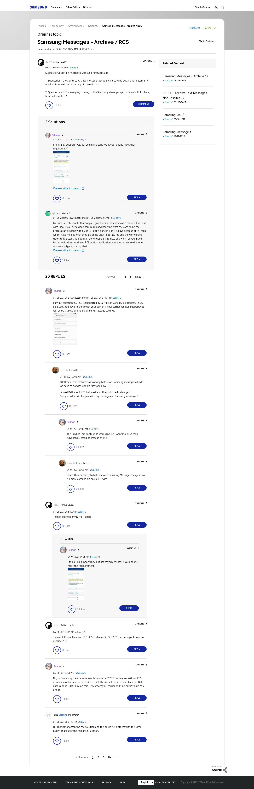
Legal (123, 782)
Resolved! (194, 27)
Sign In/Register (203, 7)
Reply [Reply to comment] (137, 197)
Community (56, 7)
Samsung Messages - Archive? (184, 76)
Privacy (106, 782)
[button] (149, 61)
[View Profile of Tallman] (56, 135)
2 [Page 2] (125, 276)
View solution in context (67, 188)
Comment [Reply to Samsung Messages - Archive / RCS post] (143, 104)
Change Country (165, 782)
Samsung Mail (172, 115)
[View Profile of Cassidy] (64, 370)
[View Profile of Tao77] (49, 62)
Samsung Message (176, 132)
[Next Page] (140, 276)
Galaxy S (74, 67)
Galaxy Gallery (73, 7)
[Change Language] (146, 782)
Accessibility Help (45, 782)
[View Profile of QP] (53, 213)
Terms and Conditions (79, 782)
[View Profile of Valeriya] (63, 715)
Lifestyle (87, 7)
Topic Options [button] (207, 41)
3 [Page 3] (130, 276)
